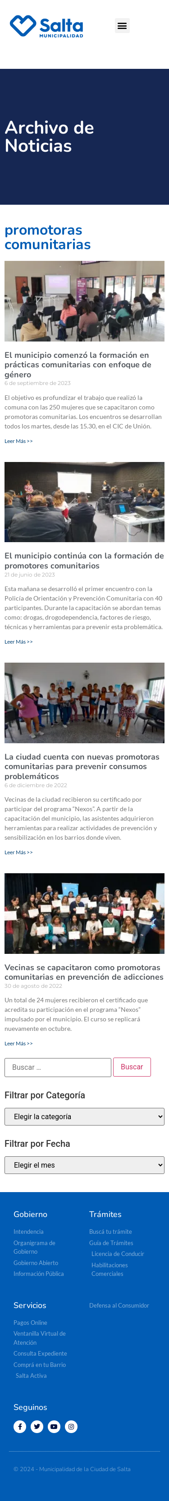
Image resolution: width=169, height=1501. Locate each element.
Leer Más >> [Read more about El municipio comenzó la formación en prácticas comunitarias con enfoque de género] (19, 441)
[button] (122, 25)
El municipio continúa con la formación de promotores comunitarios (84, 560)
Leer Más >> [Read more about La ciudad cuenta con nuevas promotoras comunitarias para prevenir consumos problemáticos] (19, 852)
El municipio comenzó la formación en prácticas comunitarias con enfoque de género (78, 365)
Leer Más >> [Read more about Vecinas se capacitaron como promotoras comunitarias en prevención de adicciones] (19, 1043)
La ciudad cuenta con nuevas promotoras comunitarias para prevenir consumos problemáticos (82, 766)
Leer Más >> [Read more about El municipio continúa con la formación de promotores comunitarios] (19, 641)
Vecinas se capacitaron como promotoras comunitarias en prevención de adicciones (84, 972)
